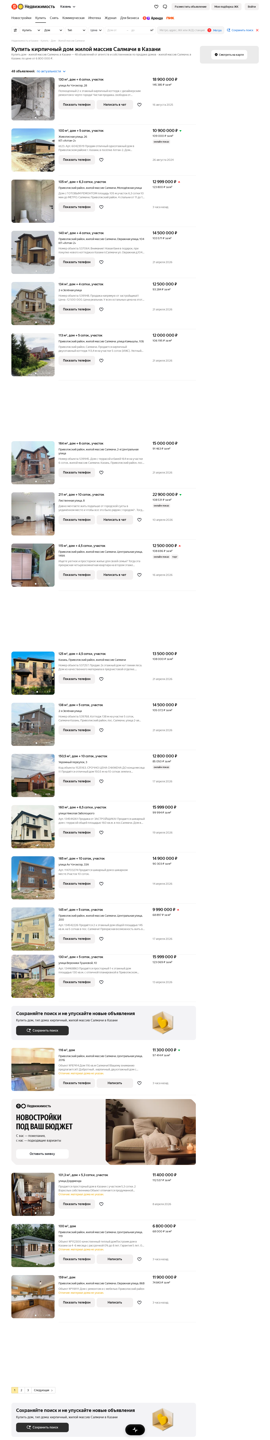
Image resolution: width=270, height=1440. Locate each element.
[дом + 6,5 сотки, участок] (35, 828)
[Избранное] (156, 6)
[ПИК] (169, 18)
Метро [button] (217, 30)
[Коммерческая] (73, 18)
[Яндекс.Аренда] (153, 18)
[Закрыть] (257, 30)
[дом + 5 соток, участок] (35, 152)
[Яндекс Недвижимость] (36, 7)
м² (152, 30)
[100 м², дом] (35, 1247)
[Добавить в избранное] (139, 104)
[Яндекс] (14, 7)
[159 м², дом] (35, 1298)
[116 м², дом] (35, 1071)
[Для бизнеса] (129, 18)
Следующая (43, 1390)
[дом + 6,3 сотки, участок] (35, 203)
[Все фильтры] (15, 30)
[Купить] (40, 18)
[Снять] (54, 18)
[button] (164, 6)
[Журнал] (110, 18)
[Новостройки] (22, 18)
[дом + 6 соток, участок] (35, 464)
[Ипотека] (94, 18)
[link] (252, 6)
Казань (63, 659)
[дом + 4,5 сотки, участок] (35, 567)
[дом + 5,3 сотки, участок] (35, 1196)
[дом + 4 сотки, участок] (35, 101)
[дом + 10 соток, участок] (35, 516)
